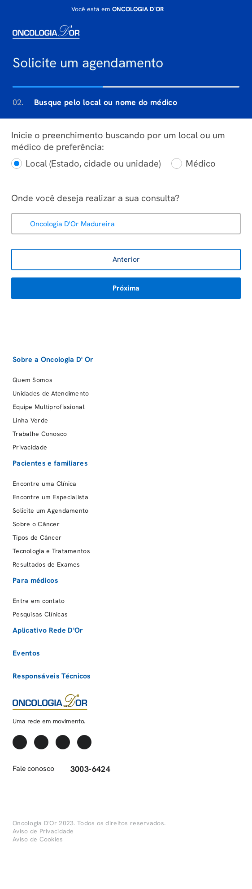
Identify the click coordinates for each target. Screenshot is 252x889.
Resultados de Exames (46, 564)
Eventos (26, 653)
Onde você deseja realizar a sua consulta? (95, 198)
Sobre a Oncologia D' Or (53, 359)
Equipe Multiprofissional (49, 407)
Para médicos (35, 580)
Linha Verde (30, 420)
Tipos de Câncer (37, 537)
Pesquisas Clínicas (40, 614)
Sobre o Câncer (36, 524)
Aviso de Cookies (38, 839)
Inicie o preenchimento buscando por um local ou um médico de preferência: (118, 141)
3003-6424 (84, 769)
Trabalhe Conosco (40, 434)
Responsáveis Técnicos (52, 676)
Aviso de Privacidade (43, 831)
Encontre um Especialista (50, 497)
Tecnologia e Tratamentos (51, 551)
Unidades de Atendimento (51, 393)
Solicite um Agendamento (50, 510)
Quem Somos (32, 380)
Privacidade (30, 447)
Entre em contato (39, 601)
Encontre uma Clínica (45, 484)
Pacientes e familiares (50, 463)
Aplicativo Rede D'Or (48, 630)
